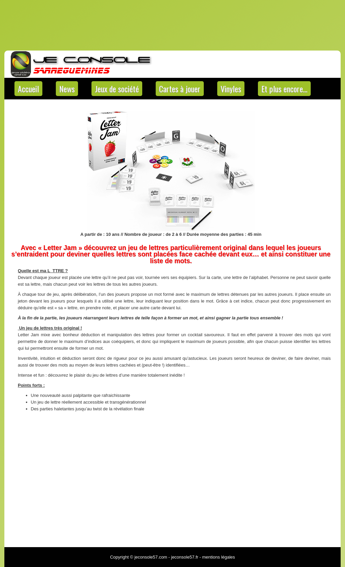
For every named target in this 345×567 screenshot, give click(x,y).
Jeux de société (117, 89)
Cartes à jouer (179, 89)
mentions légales (218, 557)
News (67, 89)
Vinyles (231, 89)
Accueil (28, 89)
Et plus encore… (284, 89)
